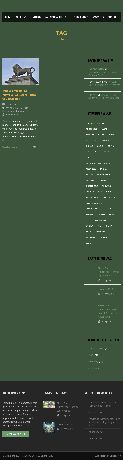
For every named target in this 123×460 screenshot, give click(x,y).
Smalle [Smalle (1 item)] (89, 214)
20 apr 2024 (108, 321)
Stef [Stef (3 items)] (88, 220)
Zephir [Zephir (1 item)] (89, 243)
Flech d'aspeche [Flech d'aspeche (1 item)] (103, 140)
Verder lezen (9, 147)
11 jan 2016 (11, 104)
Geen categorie (96, 348)
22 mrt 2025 (108, 293)
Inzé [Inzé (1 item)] (88, 152)
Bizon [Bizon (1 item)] (101, 134)
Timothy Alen (12, 114)
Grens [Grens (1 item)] (100, 146)
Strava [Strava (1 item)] (89, 226)
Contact (113, 17)
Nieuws (37, 17)
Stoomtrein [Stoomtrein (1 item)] (101, 220)
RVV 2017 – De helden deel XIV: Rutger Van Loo (104, 85)
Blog (90, 354)
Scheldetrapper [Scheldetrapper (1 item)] (94, 203)
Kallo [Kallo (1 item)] (106, 152)
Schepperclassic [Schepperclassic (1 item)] (94, 209)
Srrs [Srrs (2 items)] (111, 214)
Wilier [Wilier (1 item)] (104, 237)
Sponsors (98, 17)
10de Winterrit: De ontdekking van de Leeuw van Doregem (19, 95)
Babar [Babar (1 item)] (104, 129)
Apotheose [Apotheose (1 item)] (91, 129)
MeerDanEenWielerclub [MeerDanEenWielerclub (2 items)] (98, 163)
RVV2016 (10, 108)
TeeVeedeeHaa (96, 68)
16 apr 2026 (108, 280)
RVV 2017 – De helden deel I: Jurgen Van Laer (103, 96)
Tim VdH (92, 94)
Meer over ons (15, 434)
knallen (19, 108)
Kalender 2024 (95, 431)
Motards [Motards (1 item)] (90, 180)
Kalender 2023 (95, 438)
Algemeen (93, 367)
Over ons (20, 17)
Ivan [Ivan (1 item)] (97, 152)
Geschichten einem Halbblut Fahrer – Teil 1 (102, 73)
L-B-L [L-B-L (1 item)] (88, 157)
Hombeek (7, 110)
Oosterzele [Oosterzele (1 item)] (92, 186)
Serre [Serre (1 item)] (109, 209)
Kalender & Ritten (55, 17)
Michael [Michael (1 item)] (104, 169)
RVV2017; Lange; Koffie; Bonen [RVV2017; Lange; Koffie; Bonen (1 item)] (100, 197)
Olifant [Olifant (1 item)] (104, 180)
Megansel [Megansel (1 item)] (91, 169)
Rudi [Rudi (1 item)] (108, 191)
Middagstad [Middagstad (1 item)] (103, 174)
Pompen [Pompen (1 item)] (90, 191)
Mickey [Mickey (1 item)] (89, 174)
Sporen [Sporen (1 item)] (101, 214)
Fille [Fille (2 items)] (88, 140)
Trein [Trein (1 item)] (89, 231)
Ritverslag (93, 361)
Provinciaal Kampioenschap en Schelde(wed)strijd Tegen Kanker (104, 422)
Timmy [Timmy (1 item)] (109, 226)
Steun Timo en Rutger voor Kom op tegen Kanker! (108, 272)
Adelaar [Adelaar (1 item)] (101, 123)
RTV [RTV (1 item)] (100, 191)
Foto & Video (81, 17)
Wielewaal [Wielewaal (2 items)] (91, 237)
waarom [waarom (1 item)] (100, 231)
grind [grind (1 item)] (111, 146)
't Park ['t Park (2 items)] (89, 123)
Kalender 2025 (105, 289)
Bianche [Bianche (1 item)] (90, 134)
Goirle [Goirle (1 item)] (89, 146)
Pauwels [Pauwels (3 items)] (106, 186)
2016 (26, 108)
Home (8, 17)
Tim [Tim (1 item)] (99, 226)
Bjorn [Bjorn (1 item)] (112, 134)
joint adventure (20, 110)
